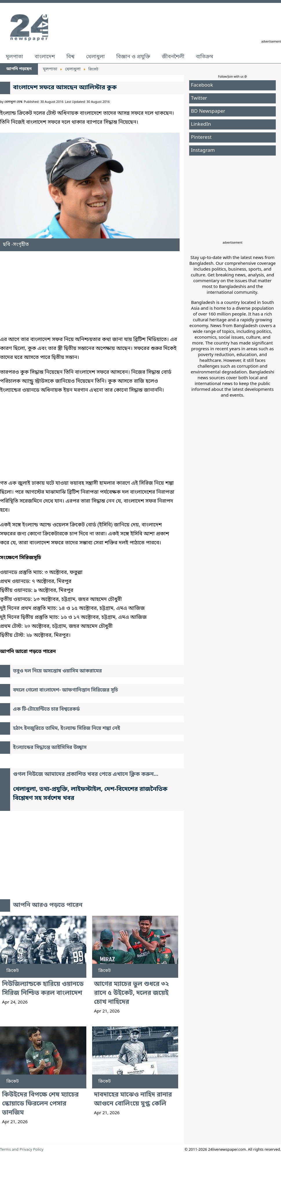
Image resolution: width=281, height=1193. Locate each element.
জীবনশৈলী (173, 56)
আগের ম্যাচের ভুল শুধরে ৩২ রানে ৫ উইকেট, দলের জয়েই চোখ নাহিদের (131, 993)
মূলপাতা (14, 56)
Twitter (199, 98)
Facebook (202, 85)
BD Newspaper (208, 111)
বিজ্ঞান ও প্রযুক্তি (133, 56)
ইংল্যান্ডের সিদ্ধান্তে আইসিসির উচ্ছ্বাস (50, 747)
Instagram (203, 150)
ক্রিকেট (12, 971)
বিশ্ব (70, 56)
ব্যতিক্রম (204, 56)
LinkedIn (201, 124)
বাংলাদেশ (44, 56)
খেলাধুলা (95, 56)
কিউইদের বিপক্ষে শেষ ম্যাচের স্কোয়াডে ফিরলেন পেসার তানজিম (40, 1104)
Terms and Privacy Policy (21, 1149)
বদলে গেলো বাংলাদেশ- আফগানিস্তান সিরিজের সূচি (65, 690)
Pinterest (201, 137)
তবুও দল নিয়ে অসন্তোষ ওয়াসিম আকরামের (57, 671)
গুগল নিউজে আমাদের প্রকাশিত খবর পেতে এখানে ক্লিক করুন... (85, 774)
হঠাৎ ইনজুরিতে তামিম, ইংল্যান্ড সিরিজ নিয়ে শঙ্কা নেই (66, 728)
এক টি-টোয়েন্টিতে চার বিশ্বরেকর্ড (46, 709)
